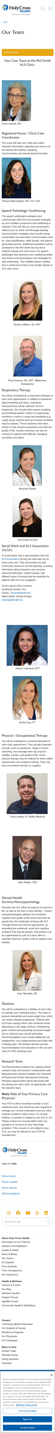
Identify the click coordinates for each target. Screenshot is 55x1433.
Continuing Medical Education (17, 1324)
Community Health (11, 1305)
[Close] (51, 1376)
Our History (8, 1258)
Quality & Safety (10, 1250)
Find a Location (10, 1182)
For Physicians (9, 1336)
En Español (8, 1262)
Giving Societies (10, 1359)
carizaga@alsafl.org (12, 600)
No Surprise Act (10, 1274)
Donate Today (9, 1351)
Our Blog (6, 1289)
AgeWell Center (10, 1301)
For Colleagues (10, 1340)
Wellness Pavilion (11, 1293)
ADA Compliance (11, 1193)
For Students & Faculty (14, 1328)
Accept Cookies (27, 1429)
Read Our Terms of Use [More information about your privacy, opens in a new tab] (26, 1406)
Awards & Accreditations (14, 1246)
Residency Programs (13, 1332)
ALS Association (10, 559)
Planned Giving (10, 1355)
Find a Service (9, 1188)
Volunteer (7, 1363)
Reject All (27, 1421)
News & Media (9, 1254)
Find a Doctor (9, 1176)
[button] (50, 7)
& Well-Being (28, 1305)
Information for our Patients (16, 1242)
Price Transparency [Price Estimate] (12, 1270)
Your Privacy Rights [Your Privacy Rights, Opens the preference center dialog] (27, 1412)
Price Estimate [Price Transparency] (9, 1266)
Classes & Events (11, 1285)
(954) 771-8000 (9, 1163)
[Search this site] (27, 1222)
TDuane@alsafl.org (20, 593)
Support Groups (10, 1297)
